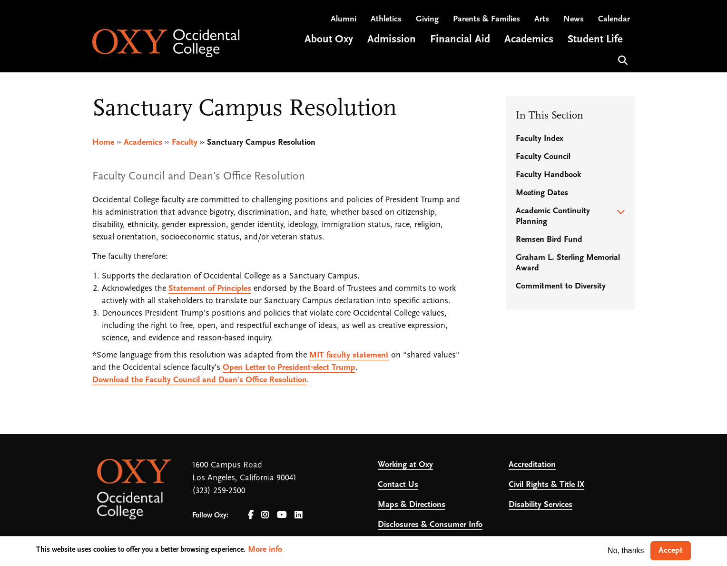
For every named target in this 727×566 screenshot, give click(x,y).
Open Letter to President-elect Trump (289, 367)
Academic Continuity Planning (553, 216)
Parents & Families (486, 19)
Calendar (614, 19)
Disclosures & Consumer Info (430, 524)
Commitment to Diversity (561, 286)
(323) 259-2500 (219, 491)
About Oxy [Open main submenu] (329, 39)
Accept (670, 550)
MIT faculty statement (349, 355)
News (573, 19)
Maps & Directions (411, 504)
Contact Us (398, 484)
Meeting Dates (542, 193)
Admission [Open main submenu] (391, 39)
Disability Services (540, 504)
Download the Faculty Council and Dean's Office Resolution (199, 380)
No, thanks (626, 550)
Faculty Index (539, 138)
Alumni (343, 19)
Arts (541, 19)
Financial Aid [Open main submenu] (460, 39)
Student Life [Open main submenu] (595, 39)
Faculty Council (543, 156)
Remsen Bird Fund (549, 239)
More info (265, 549)
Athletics (386, 19)
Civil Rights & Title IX (546, 484)
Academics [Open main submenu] (528, 39)
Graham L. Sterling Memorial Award (568, 263)
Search (621, 59)
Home (103, 142)
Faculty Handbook (548, 174)
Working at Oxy (405, 464)
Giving (427, 19)
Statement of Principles (209, 288)
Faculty (184, 142)
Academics (143, 142)
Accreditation (532, 464)
